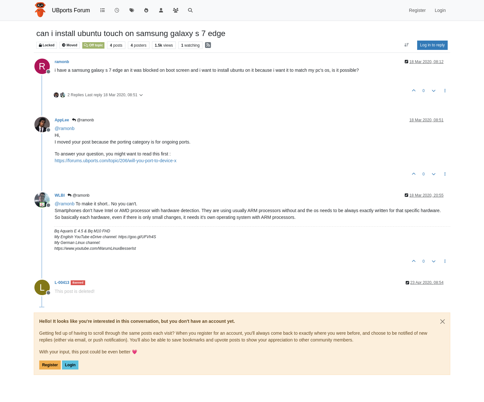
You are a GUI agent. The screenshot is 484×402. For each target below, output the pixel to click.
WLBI (60, 195)
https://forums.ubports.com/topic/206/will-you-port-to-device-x (115, 160)
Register (50, 365)
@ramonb (83, 120)
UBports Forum (71, 10)
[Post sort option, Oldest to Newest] (406, 45)
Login (70, 365)
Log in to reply (432, 45)
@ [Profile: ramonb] (65, 128)
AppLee (62, 120)
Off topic (93, 45)
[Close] (442, 321)
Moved (69, 45)
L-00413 (62, 282)
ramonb (62, 62)
